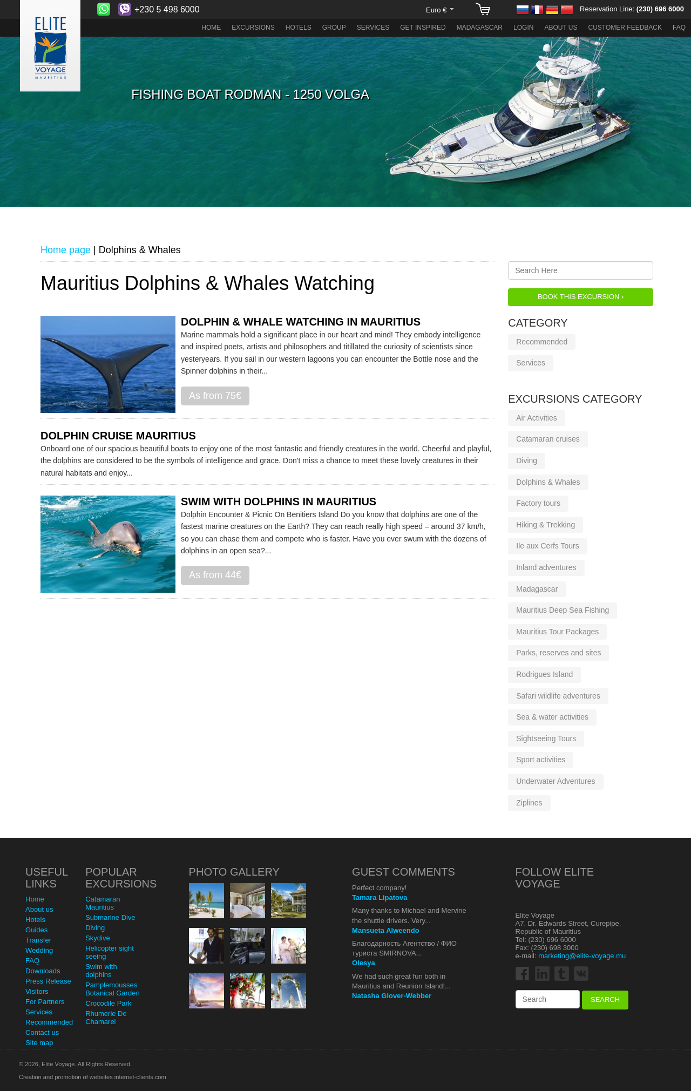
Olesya (363, 963)
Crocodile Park (108, 1003)
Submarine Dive (110, 917)
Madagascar (480, 27)
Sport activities (540, 759)
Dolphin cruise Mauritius (118, 436)
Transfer (38, 940)
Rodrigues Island (544, 674)
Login (523, 27)
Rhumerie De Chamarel (106, 1017)
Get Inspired (422, 27)
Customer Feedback (625, 27)
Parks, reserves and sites (558, 652)
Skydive (97, 938)
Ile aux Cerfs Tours (547, 545)
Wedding (39, 950)
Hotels (298, 27)
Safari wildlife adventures (558, 696)
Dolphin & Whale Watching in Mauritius (301, 322)
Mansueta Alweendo (385, 930)
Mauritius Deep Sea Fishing (562, 610)
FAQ (679, 27)
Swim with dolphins (101, 971)
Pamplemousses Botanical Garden (112, 989)
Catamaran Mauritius (102, 903)
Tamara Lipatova (379, 897)
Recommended (541, 341)
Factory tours (538, 503)
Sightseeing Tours (546, 738)
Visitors (36, 991)
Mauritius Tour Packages (557, 631)
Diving (526, 460)
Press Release (48, 981)
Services (373, 27)
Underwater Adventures (555, 781)
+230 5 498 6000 (167, 9)
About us (560, 27)
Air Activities (536, 418)
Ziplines (529, 802)
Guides (36, 930)
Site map (39, 1043)
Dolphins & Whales (548, 482)
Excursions (253, 27)
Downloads (42, 971)
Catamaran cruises (548, 439)
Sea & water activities (552, 717)
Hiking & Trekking (545, 524)
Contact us (42, 1032)
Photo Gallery (234, 872)
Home (211, 27)
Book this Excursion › (581, 297)
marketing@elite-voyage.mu (582, 956)
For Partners (44, 1002)
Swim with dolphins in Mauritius (278, 501)
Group (334, 27)
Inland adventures (546, 567)
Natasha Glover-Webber (391, 996)
